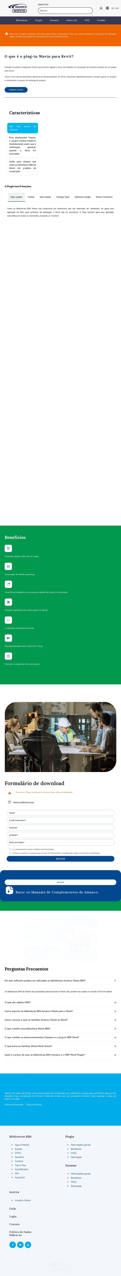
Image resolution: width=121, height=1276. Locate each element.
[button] (9, 778)
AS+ (17, 1149)
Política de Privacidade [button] (16, 1269)
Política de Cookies (34, 1084)
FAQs (73, 1128)
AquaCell (20, 1153)
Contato (101, 20)
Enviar (60, 835)
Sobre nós (71, 20)
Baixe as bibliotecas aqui (23, 778)
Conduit (19, 1137)
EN (117, 8)
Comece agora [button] (16, 90)
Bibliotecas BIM (20, 1112)
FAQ (87, 20)
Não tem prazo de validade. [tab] (22, 128)
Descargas (76, 1132)
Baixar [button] (60, 859)
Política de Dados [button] (20, 1207)
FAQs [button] (12, 1184)
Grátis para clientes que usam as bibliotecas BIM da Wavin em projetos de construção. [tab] (22, 166)
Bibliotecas (21, 20)
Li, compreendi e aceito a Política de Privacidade (33, 826)
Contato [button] (14, 1200)
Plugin (38, 20)
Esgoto (18, 1124)
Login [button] (13, 1192)
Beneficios (76, 1124)
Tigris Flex (20, 1141)
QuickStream (21, 1145)
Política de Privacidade (14, 1084)
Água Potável (22, 1120)
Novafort (19, 1132)
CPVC (18, 1128)
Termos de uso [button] (60, 1262)
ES (113, 8)
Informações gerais (81, 1120)
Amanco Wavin (23, 1176)
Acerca (14, 1168)
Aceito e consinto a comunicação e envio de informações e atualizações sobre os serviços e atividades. (56, 829)
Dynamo (54, 20)
